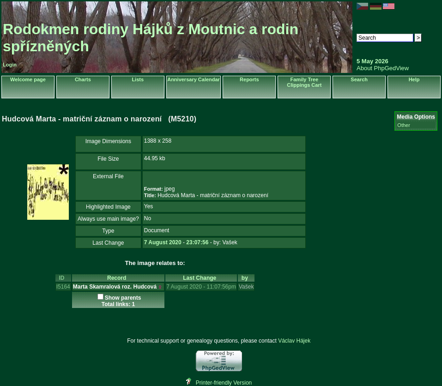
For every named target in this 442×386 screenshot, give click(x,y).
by (246, 278)
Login (10, 64)
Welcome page (28, 79)
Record (118, 278)
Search (359, 79)
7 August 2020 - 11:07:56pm (201, 286)
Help (414, 79)
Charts (83, 79)
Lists (138, 79)
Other (403, 125)
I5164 (63, 286)
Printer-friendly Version (224, 383)
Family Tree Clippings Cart (304, 82)
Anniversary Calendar (193, 79)
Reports (249, 79)
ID (63, 278)
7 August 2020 (163, 242)
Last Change (201, 278)
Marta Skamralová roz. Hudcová (115, 286)
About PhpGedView (383, 68)
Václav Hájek (294, 341)
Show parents (123, 298)
